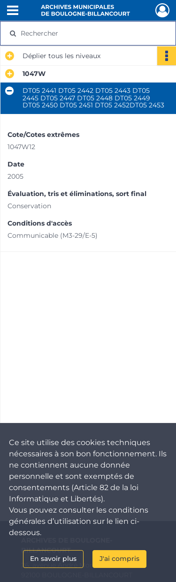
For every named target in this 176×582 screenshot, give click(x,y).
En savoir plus (53, 558)
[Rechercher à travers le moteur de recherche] (87, 33)
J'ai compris (119, 558)
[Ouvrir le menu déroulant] (12, 11)
